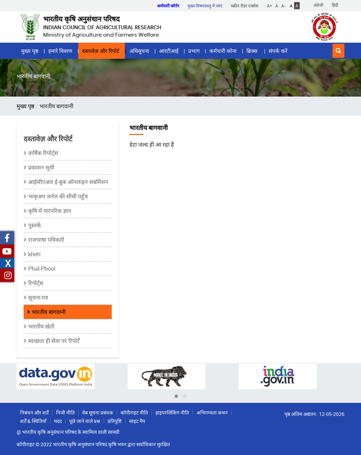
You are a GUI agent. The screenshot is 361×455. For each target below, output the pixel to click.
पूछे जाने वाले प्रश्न (84, 421)
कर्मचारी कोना (223, 50)
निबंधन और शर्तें (34, 412)
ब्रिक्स (252, 50)
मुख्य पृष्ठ (29, 50)
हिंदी (335, 5)
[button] (338, 51)
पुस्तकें (34, 225)
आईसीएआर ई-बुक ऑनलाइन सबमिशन (68, 182)
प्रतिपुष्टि (115, 421)
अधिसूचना (139, 50)
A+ (269, 6)
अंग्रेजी (318, 5)
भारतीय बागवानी (49, 312)
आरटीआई (168, 50)
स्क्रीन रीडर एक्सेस (244, 6)
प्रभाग (194, 50)
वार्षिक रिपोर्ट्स (43, 153)
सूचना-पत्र (38, 297)
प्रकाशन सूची (41, 167)
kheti (34, 254)
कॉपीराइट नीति (134, 412)
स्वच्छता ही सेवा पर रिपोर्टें (54, 341)
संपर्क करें (278, 50)
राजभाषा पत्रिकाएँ (46, 240)
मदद (58, 421)
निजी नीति (65, 412)
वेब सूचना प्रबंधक (97, 412)
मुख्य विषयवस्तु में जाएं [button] (205, 6)
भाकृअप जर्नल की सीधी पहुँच (58, 196)
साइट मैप (137, 421)
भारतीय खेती (41, 326)
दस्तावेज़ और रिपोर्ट (101, 50)
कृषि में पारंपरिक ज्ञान (49, 211)
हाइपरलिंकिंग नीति (172, 412)
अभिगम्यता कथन (212, 412)
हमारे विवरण (60, 50)
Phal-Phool (41, 268)
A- (283, 6)
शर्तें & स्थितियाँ (33, 421)
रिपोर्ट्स (35, 283)
